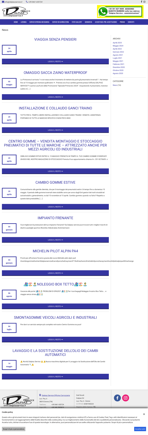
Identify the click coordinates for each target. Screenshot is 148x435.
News (115, 85)
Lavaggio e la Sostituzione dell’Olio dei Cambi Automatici (55, 353)
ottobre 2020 (118, 70)
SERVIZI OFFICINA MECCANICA (39, 22)
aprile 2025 (117, 43)
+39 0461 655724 (35, 2)
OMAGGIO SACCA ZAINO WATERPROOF (55, 73)
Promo (122, 22)
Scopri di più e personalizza (13, 429)
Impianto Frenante (55, 218)
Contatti (131, 22)
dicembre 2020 (119, 67)
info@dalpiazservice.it (13, 2)
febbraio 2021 (118, 64)
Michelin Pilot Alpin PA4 (55, 251)
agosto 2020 (118, 73)
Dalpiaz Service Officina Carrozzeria (56, 395)
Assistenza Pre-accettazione (106, 22)
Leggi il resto (55, 61)
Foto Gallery (77, 22)
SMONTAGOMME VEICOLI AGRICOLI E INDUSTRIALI (55, 317)
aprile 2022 (117, 49)
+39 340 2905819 (57, 407)
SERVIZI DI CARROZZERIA (60, 22)
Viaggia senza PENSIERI (55, 39)
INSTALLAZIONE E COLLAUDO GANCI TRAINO (55, 108)
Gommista (88, 22)
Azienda (23, 22)
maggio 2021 (118, 61)
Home (16, 22)
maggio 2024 (118, 46)
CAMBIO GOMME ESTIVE (55, 182)
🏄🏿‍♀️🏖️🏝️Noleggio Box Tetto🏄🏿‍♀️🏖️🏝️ (55, 284)
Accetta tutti (140, 429)
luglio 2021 (117, 58)
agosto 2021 (118, 55)
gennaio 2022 (118, 52)
